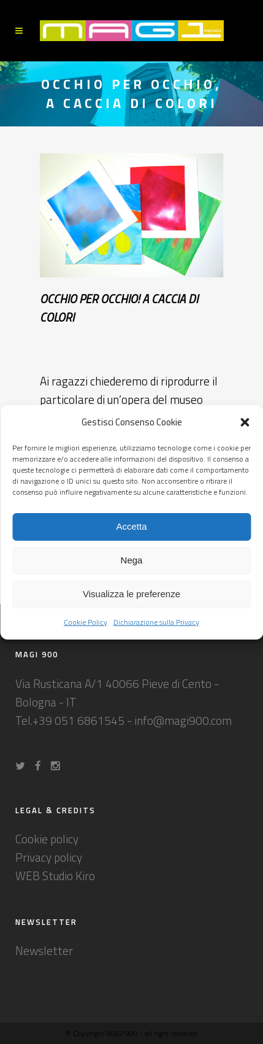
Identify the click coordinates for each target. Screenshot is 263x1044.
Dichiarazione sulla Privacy (156, 622)
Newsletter (44, 950)
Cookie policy (46, 839)
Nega (132, 560)
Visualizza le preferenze (131, 594)
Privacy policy (48, 857)
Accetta (131, 526)
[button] (244, 422)
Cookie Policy (85, 622)
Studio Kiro (68, 875)
